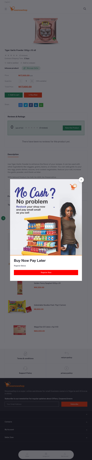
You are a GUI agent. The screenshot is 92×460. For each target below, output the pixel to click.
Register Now (46, 272)
